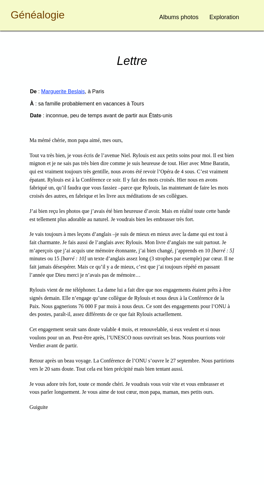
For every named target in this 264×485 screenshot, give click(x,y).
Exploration (224, 17)
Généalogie (38, 15)
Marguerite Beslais (63, 91)
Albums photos (179, 17)
